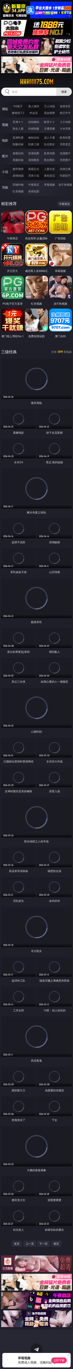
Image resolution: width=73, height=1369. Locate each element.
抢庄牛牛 (65, 113)
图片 (5, 156)
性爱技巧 (65, 175)
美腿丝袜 (18, 160)
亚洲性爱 (18, 137)
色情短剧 (33, 191)
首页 (16, 1243)
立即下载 (59, 1360)
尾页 (56, 1243)
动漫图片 (65, 153)
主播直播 (49, 128)
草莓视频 (49, 184)
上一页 (30, 1243)
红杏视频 (18, 191)
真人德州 (33, 106)
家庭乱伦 (33, 169)
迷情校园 (18, 175)
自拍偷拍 (33, 122)
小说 (5, 172)
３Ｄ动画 (65, 122)
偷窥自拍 (18, 153)
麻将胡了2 (18, 113)
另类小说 (33, 175)
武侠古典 (65, 169)
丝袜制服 (33, 128)
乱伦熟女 (49, 144)
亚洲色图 (33, 153)
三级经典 (9, 351)
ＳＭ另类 (65, 128)
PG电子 (18, 106)
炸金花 (34, 113)
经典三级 (33, 144)
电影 (5, 140)
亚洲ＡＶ (18, 122)
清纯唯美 (33, 160)
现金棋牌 (49, 113)
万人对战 (49, 106)
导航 (5, 187)
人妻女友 (49, 169)
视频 (5, 125)
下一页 (43, 1243)
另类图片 (65, 160)
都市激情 (18, 169)
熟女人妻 (18, 128)
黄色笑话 (49, 175)
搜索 (64, 92)
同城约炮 (18, 184)
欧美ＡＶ (49, 122)
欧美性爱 (65, 137)
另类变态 (65, 144)
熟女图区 (49, 160)
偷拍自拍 (33, 137)
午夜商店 (33, 184)
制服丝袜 (18, 144)
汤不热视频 (65, 184)
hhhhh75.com (36, 82)
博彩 (5, 109)
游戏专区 (65, 106)
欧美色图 (49, 153)
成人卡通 (49, 137)
